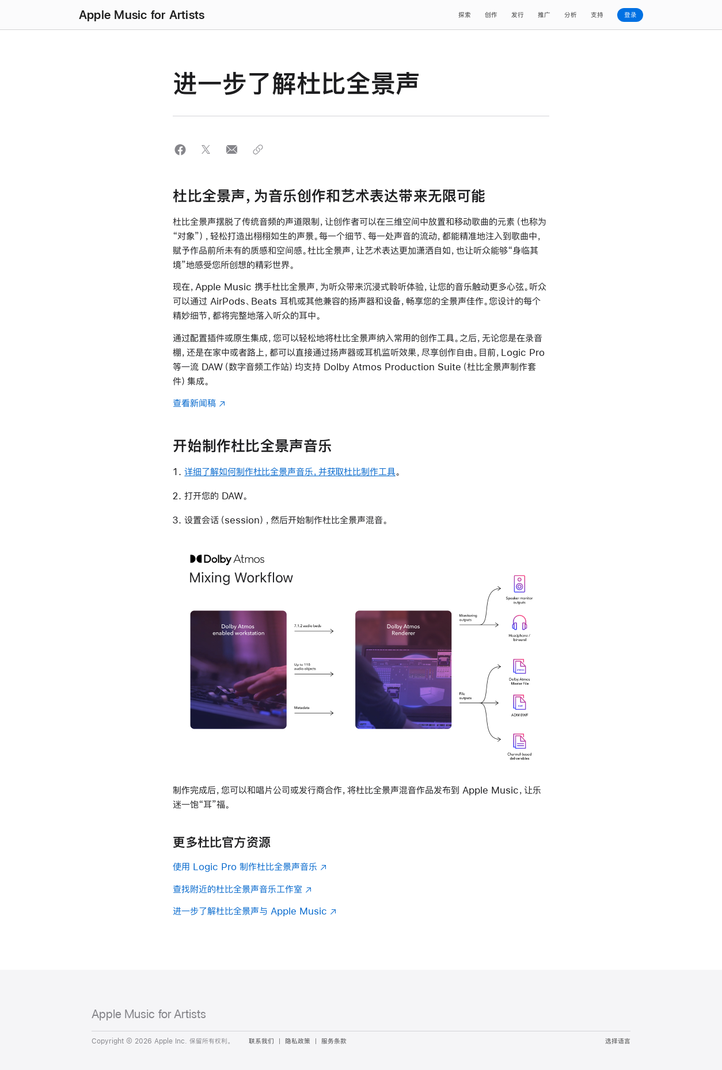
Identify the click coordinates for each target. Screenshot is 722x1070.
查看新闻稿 (194, 403)
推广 (544, 15)
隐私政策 (297, 1041)
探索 (464, 15)
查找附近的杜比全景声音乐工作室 (237, 889)
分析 (570, 15)
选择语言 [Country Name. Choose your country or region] (617, 1041)
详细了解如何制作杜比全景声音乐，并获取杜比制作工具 (289, 471)
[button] (180, 149)
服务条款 (334, 1041)
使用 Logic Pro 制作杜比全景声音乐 (245, 866)
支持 (597, 15)
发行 (517, 15)
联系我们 (261, 1041)
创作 (491, 15)
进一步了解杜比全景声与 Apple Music (250, 911)
